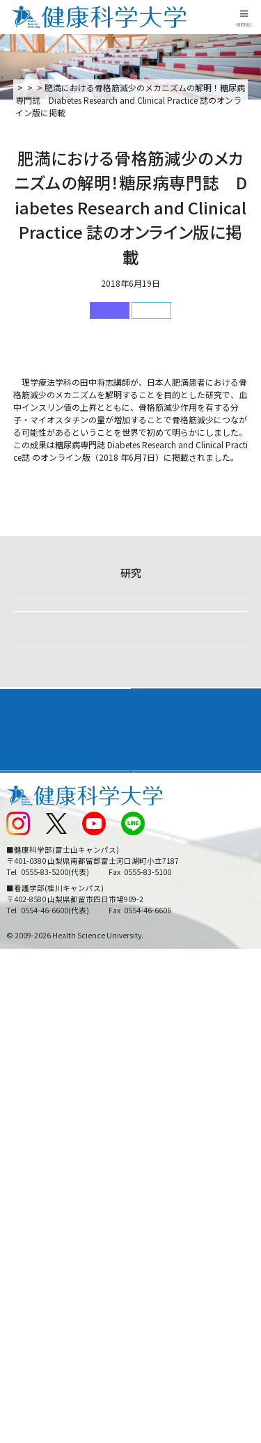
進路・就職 (160, 1084)
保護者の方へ (31, 1248)
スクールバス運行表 (43, 1202)
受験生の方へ (31, 1225)
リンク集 (152, 1133)
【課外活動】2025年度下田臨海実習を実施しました (128, 710)
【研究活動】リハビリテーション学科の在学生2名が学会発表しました (126, 973)
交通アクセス (30, 1156)
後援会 (18, 1133)
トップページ (40, 87)
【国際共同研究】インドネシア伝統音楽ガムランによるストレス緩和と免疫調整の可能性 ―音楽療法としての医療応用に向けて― (126, 888)
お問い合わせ (161, 1156)
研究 (126, 87)
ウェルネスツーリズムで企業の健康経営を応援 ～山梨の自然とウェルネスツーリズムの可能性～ (126, 795)
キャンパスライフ (45, 1109)
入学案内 (25, 1084)
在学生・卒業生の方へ (177, 1225)
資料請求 (248, 171)
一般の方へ (156, 1248)
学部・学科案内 (170, 1059)
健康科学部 (151, 310)
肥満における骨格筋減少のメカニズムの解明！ (101, 480)
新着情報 (92, 87)
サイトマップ (161, 1202)
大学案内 (25, 1059)
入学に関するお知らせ (177, 1179)
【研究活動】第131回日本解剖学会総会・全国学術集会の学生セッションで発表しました (126, 632)
